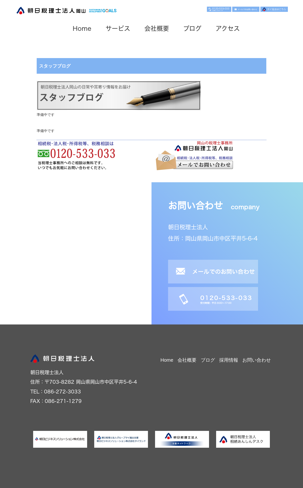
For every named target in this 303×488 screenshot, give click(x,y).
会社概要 (156, 28)
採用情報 (228, 360)
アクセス (228, 28)
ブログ (192, 28)
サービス (118, 28)
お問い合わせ (256, 360)
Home (82, 28)
